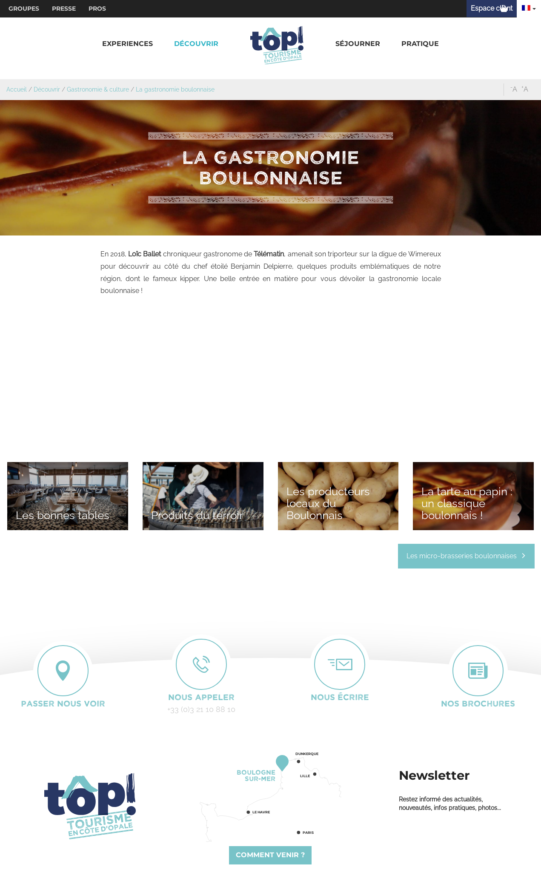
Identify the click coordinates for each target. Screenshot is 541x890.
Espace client (491, 8)
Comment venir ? (270, 855)
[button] (127, 44)
